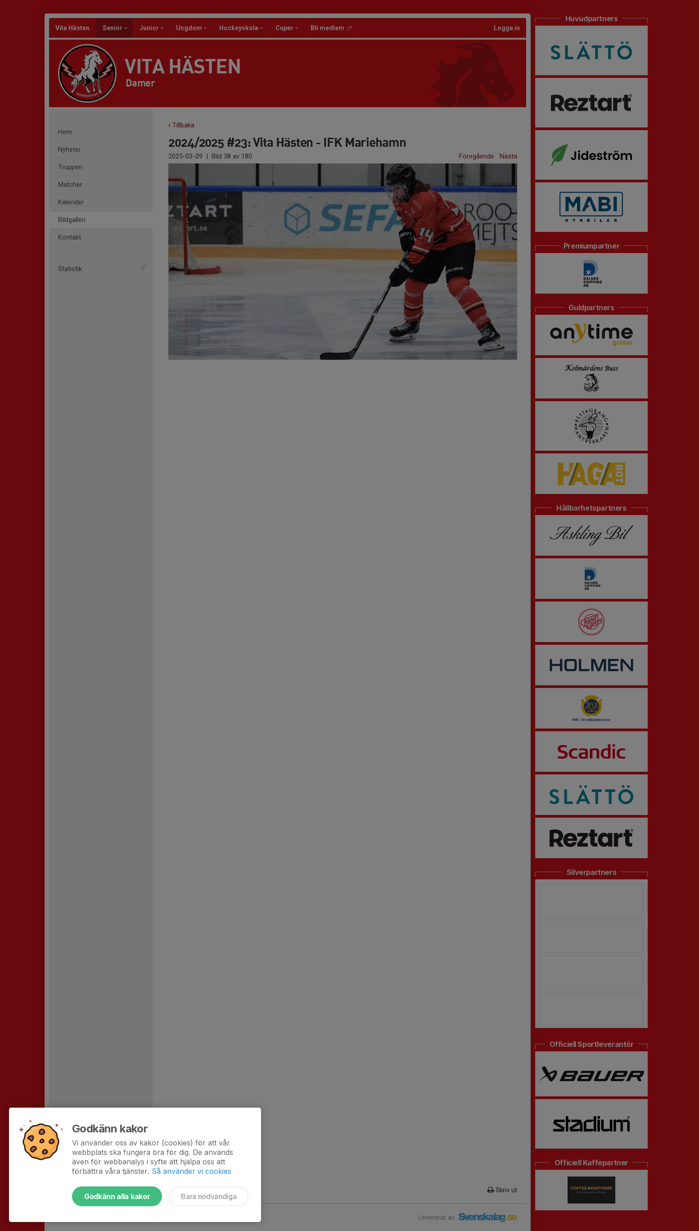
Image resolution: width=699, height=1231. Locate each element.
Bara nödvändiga (208, 1196)
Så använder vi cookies (191, 1171)
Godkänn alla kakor (117, 1196)
